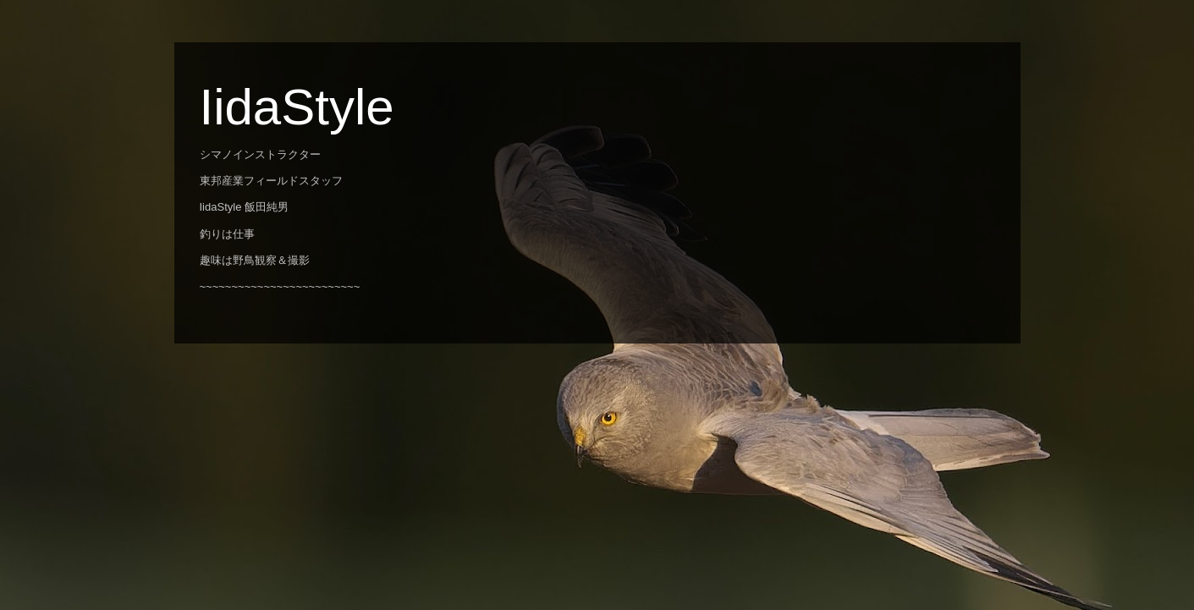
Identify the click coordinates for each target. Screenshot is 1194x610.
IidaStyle (297, 107)
